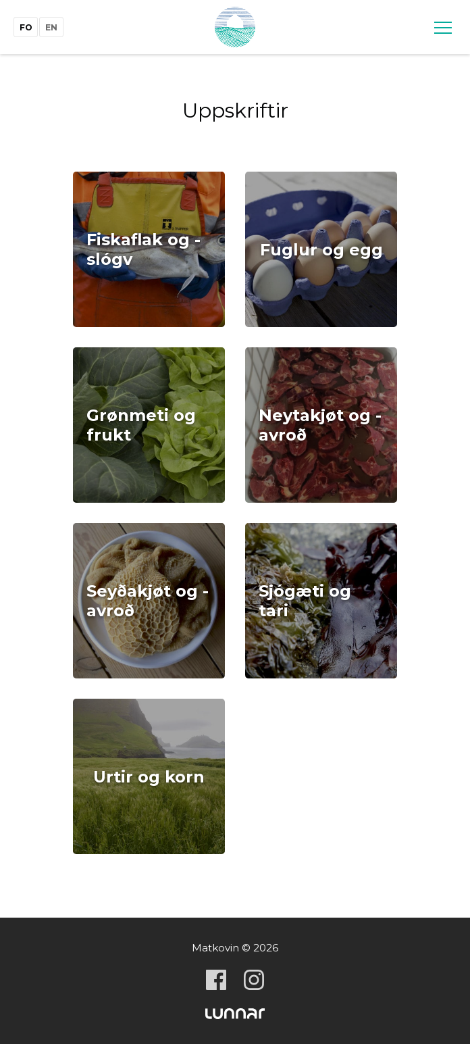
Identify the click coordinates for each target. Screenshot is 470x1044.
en (51, 27)
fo (26, 27)
